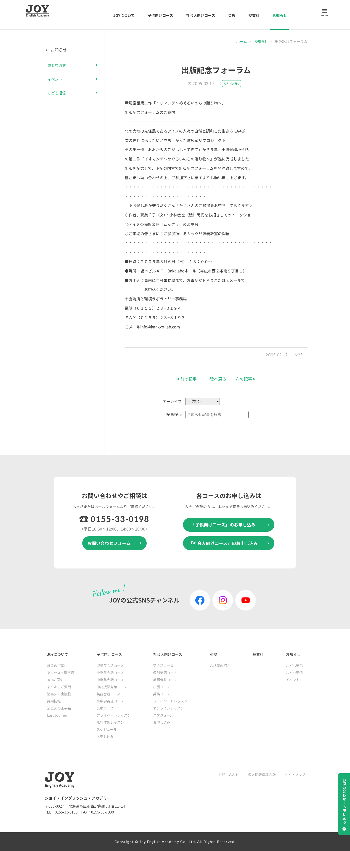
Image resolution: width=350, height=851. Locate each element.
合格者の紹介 (220, 665)
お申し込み (105, 736)
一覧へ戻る (216, 379)
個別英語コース (165, 672)
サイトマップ (295, 774)
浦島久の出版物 (59, 693)
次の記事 (245, 379)
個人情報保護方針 (262, 774)
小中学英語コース (110, 701)
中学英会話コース (110, 679)
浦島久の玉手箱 (59, 708)
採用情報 (54, 701)
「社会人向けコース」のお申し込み (223, 543)
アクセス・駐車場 (60, 672)
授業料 (253, 15)
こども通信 (57, 93)
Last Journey (57, 715)
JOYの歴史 (55, 679)
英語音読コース (108, 693)
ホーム (241, 41)
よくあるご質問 (59, 686)
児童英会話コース (110, 665)
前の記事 (187, 379)
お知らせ (279, 15)
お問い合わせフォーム (108, 543)
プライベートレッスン (114, 715)
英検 (232, 15)
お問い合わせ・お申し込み (344, 801)
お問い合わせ (228, 774)
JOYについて (124, 15)
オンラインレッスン (168, 708)
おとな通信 (232, 83)
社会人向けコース (200, 15)
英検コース (105, 708)
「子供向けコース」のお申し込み (223, 524)
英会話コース (163, 665)
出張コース (161, 686)
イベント (55, 79)
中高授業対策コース (112, 686)
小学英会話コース (110, 672)
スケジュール (107, 729)
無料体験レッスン (110, 722)
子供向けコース (160, 15)
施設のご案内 (57, 665)
